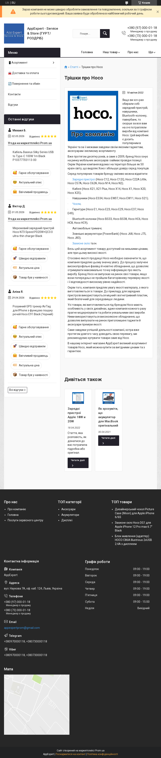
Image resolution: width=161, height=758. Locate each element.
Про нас (133, 52)
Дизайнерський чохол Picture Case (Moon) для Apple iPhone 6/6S (134, 513)
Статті (74, 67)
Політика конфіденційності (102, 754)
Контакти (14, 94)
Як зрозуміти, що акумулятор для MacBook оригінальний (108, 417)
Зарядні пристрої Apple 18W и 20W (77, 415)
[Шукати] (105, 33)
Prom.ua (99, 750)
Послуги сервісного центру (25, 520)
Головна (87, 52)
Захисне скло (81, 243)
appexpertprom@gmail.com (22, 627)
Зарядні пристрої (83, 179)
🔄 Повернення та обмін (24, 83)
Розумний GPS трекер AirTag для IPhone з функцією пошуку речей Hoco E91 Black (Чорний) (33, 310)
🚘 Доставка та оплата (23, 73)
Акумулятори (70, 514)
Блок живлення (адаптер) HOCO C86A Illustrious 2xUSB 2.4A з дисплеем (133, 540)
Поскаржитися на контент (70, 754)
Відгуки (13, 104)
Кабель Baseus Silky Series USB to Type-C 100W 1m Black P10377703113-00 (33, 156)
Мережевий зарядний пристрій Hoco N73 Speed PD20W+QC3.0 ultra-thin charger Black (33, 232)
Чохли (76, 203)
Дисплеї (66, 520)
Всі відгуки (16, 389)
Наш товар (110, 52)
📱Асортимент (18, 62)
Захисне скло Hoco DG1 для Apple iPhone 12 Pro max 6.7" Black (133, 526)
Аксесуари (68, 509)
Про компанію (17, 509)
